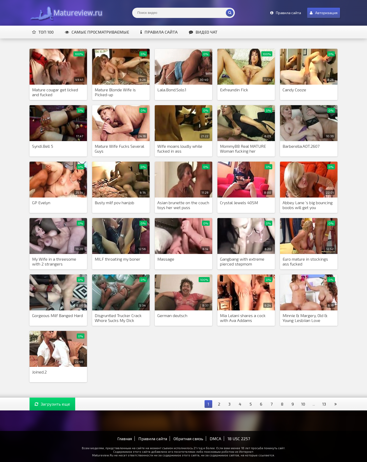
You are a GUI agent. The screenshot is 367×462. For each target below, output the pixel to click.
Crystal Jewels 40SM (239, 202)
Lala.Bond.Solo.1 (171, 89)
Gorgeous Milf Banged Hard (57, 315)
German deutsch (172, 315)
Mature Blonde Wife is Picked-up (115, 92)
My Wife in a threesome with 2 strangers (54, 261)
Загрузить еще (52, 403)
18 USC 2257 (239, 438)
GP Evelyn (41, 202)
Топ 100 (43, 32)
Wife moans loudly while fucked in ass (179, 148)
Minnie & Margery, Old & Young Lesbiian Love (305, 318)
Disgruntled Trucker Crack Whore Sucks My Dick (118, 318)
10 (303, 403)
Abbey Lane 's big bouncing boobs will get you (308, 205)
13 (324, 403)
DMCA (215, 438)
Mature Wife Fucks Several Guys (119, 148)
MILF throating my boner (117, 259)
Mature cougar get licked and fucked (55, 92)
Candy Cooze (294, 89)
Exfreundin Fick (234, 89)
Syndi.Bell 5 (42, 146)
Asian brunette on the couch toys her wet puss (183, 205)
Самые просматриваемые (97, 32)
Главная (124, 438)
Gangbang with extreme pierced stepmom (242, 261)
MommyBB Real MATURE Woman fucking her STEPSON (243, 149)
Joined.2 (39, 371)
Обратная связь (188, 438)
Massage (165, 259)
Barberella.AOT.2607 (301, 146)
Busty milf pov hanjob (114, 202)
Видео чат (203, 32)
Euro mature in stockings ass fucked (305, 261)
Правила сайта (159, 32)
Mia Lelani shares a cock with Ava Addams (243, 318)
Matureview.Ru (65, 13)
